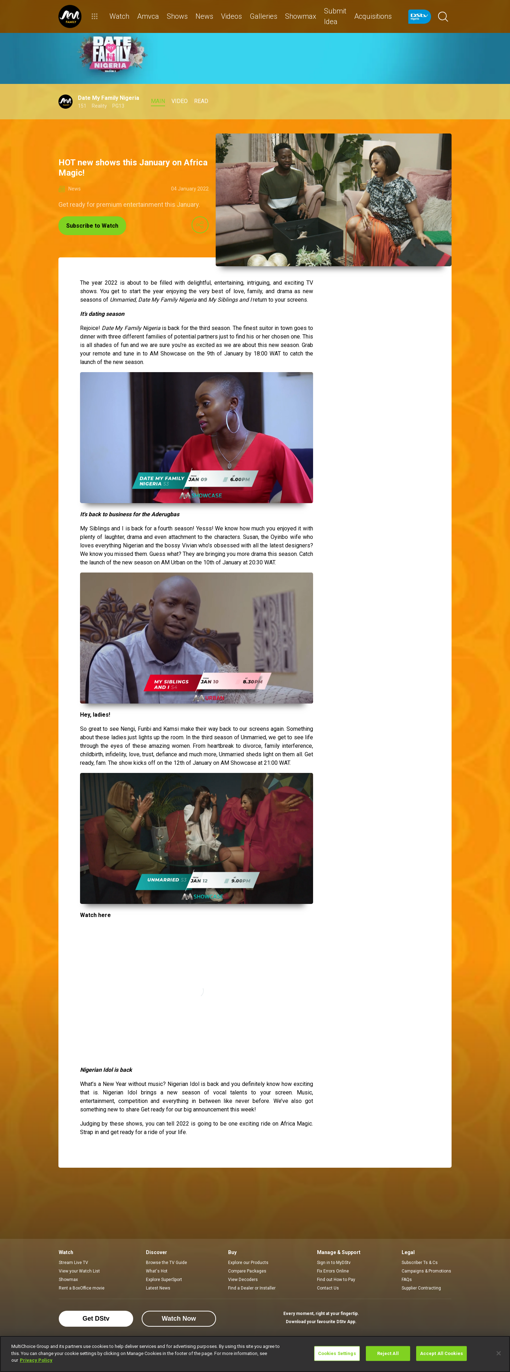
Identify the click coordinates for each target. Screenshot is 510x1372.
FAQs (407, 1279)
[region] (255, 1354)
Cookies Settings (337, 1353)
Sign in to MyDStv (334, 1262)
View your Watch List (79, 1271)
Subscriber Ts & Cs (420, 1262)
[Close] (498, 1353)
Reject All (388, 1353)
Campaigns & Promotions (426, 1271)
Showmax (68, 1279)
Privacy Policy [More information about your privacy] (36, 1360)
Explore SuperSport (164, 1279)
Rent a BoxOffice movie (81, 1288)
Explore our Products (248, 1262)
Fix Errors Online (333, 1271)
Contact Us (328, 1288)
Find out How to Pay (336, 1279)
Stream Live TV (73, 1262)
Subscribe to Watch (92, 225)
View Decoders (243, 1279)
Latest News (158, 1288)
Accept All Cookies (441, 1353)
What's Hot (157, 1271)
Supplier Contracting (421, 1288)
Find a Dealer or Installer (252, 1288)
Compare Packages (247, 1271)
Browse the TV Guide (166, 1262)
